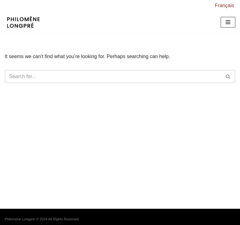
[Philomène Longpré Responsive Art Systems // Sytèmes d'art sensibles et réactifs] (25, 22)
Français (224, 5)
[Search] (113, 76)
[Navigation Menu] (228, 22)
